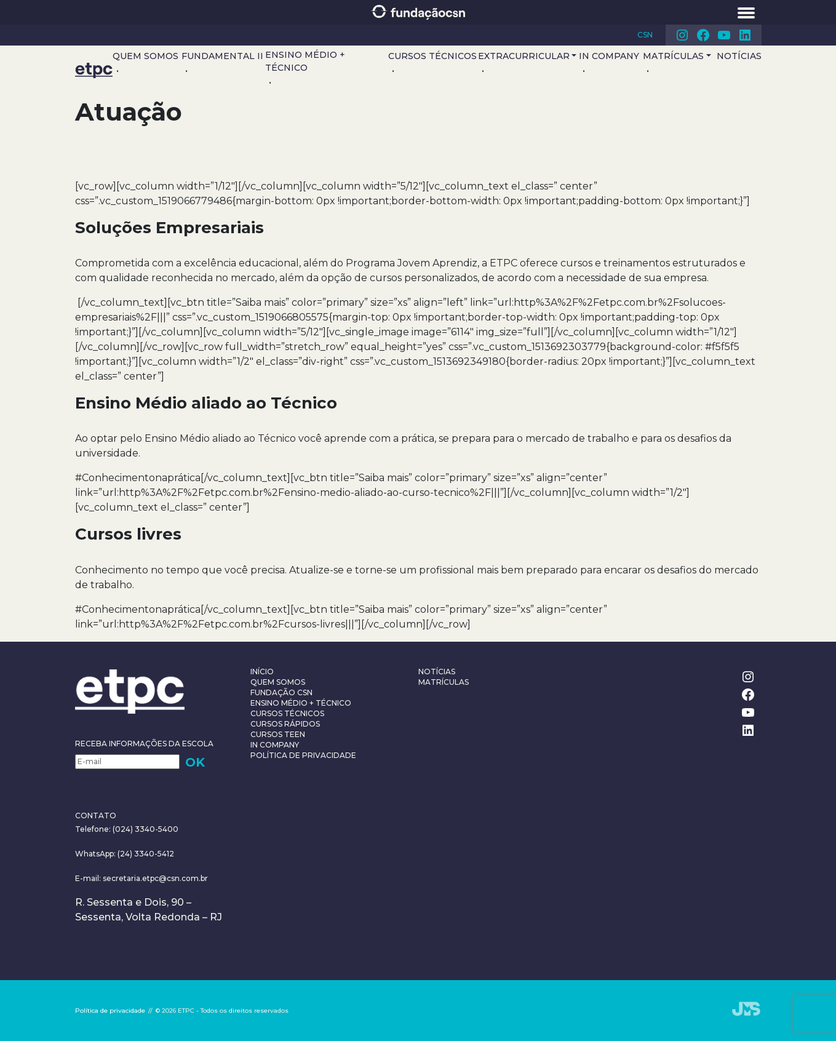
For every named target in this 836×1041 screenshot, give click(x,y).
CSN (645, 34)
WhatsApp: (95, 853)
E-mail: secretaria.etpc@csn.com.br (141, 878)
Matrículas (673, 56)
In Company (609, 56)
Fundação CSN (281, 692)
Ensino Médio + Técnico (305, 61)
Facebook (703, 35)
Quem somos (145, 56)
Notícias (739, 56)
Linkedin (745, 35)
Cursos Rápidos (285, 723)
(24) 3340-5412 (145, 853)
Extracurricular (524, 56)
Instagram (682, 35)
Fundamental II (222, 56)
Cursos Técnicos (432, 56)
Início (262, 671)
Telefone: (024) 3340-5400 (126, 829)
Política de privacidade (303, 755)
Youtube (724, 35)
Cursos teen (277, 734)
